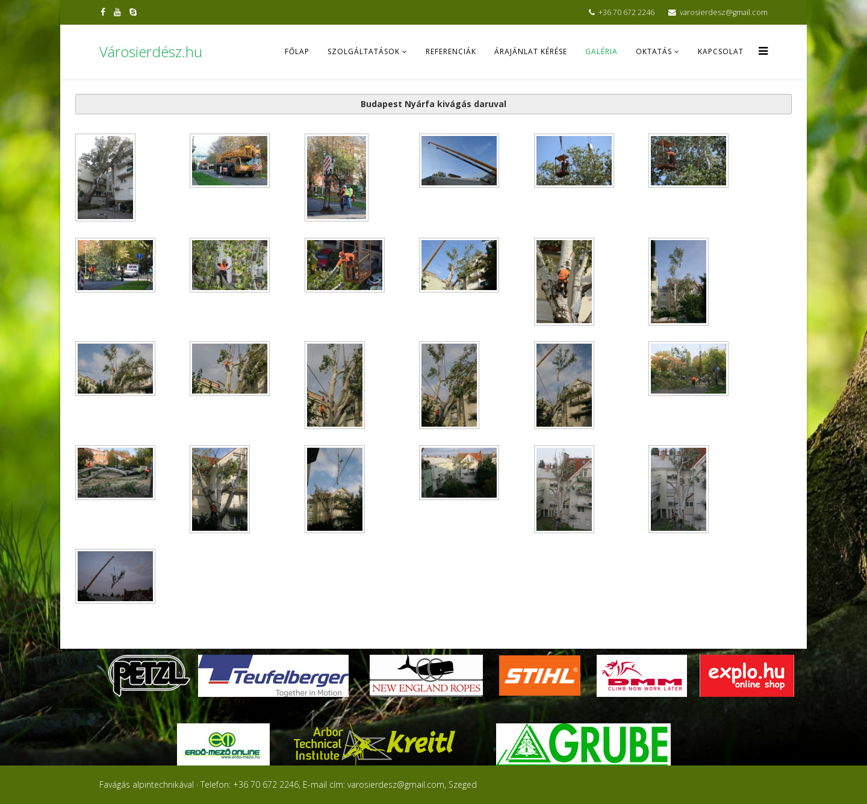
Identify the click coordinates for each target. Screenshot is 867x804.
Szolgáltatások (364, 51)
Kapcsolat (721, 51)
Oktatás (654, 51)
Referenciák (451, 51)
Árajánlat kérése (530, 51)
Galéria (601, 51)
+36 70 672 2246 (626, 12)
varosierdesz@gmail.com (724, 12)
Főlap (297, 51)
